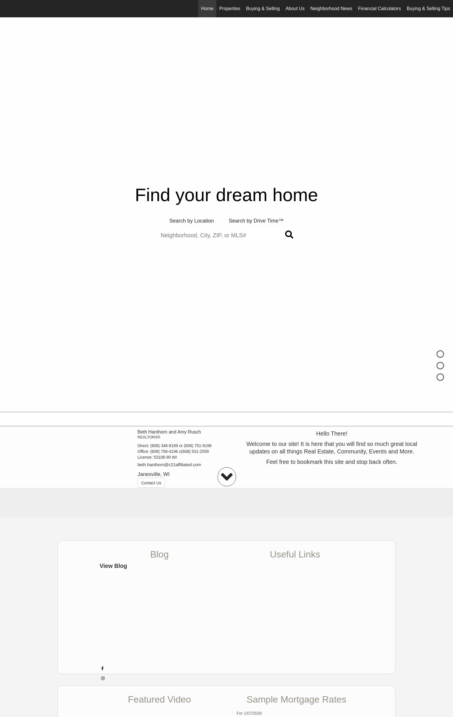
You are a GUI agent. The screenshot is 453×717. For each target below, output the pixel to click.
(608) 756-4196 (164, 451)
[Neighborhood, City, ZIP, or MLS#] (226, 235)
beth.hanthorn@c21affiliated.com (169, 464)
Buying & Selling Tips (428, 8)
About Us (295, 8)
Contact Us (151, 483)
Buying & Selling (263, 8)
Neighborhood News (331, 8)
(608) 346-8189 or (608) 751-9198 (180, 445)
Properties (229, 8)
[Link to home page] (7, 8)
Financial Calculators (379, 8)
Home (207, 8)
